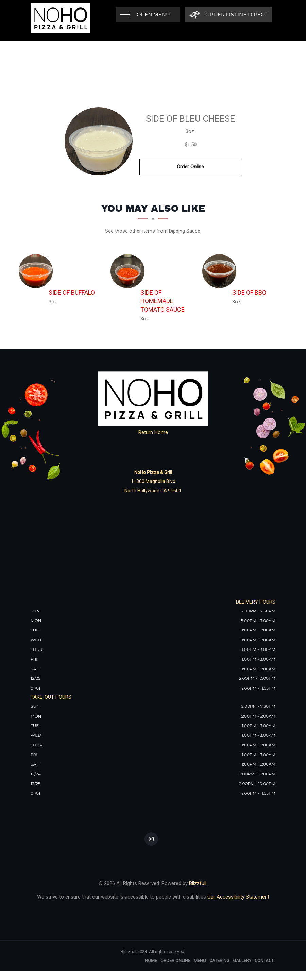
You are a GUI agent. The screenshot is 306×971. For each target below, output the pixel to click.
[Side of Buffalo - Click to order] (37, 271)
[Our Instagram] (151, 839)
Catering (219, 960)
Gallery (242, 960)
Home (151, 960)
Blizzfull (197, 883)
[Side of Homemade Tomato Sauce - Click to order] (129, 271)
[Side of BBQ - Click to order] (221, 271)
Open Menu (153, 14)
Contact (264, 960)
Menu (200, 960)
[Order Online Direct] (228, 14)
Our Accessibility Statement (237, 897)
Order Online (190, 167)
